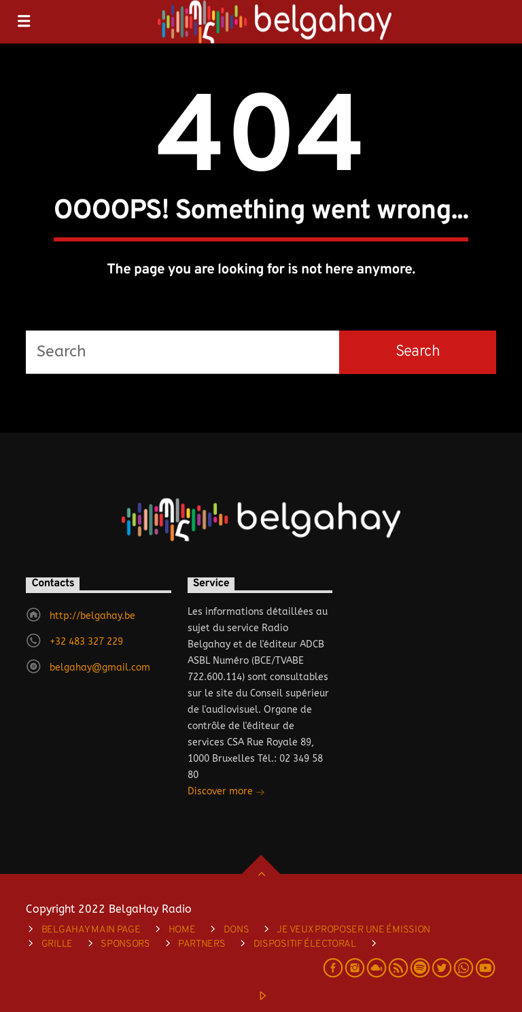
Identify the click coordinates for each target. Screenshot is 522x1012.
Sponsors (125, 944)
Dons (236, 930)
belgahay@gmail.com (100, 667)
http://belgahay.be (92, 616)
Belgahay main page (91, 930)
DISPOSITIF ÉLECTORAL (305, 944)
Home (182, 930)
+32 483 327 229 (86, 641)
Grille (57, 944)
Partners (202, 944)
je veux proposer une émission (353, 930)
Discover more (226, 793)
